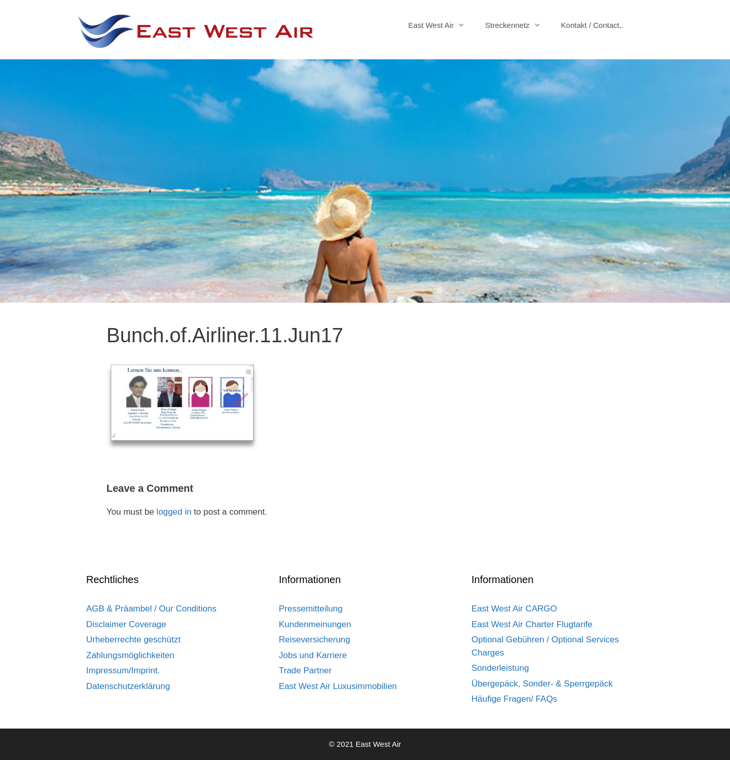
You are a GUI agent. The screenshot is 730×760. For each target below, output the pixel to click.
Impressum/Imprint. (123, 670)
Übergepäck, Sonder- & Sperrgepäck (542, 684)
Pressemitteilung (311, 608)
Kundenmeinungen (315, 624)
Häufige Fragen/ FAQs (514, 699)
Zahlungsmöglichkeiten (130, 655)
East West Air (441, 25)
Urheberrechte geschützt (133, 639)
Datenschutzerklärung (128, 686)
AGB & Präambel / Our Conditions (151, 608)
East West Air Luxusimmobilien (338, 686)
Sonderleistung (500, 668)
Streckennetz (518, 25)
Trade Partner (305, 670)
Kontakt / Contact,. (592, 25)
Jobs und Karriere (313, 655)
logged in (174, 512)
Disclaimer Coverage (126, 624)
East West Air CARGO (514, 608)
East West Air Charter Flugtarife (532, 624)
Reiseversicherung (314, 639)
